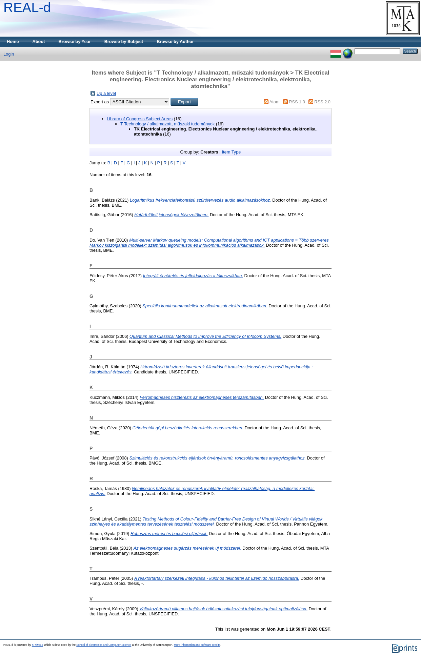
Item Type (231, 152)
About (39, 41)
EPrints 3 (37, 645)
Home (13, 41)
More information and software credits (197, 645)
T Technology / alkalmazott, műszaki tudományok (167, 123)
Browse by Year (75, 41)
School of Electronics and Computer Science (103, 645)
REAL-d (27, 7)
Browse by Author (175, 41)
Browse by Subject (123, 41)
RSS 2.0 (322, 101)
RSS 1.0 (297, 101)
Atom (274, 101)
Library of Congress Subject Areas (140, 118)
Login (8, 54)
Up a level (106, 93)
